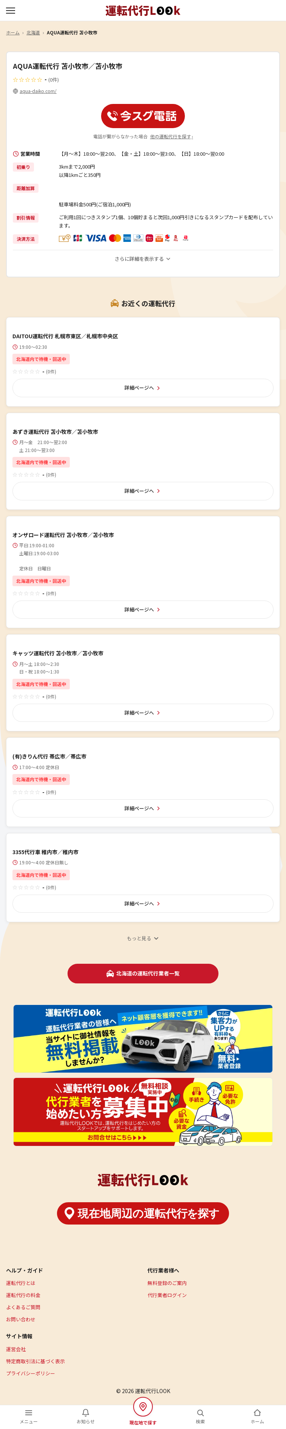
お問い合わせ (20, 1319)
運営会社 (16, 1349)
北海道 (33, 32)
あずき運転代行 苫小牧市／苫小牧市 (55, 431)
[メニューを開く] (11, 10)
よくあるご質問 (23, 1307)
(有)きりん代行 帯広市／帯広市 (49, 756)
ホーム (13, 32)
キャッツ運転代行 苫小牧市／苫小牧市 (57, 653)
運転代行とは (20, 1283)
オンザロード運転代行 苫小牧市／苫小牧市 (63, 535)
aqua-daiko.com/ (38, 91)
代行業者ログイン (167, 1295)
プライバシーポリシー (30, 1373)
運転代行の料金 (23, 1295)
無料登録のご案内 (167, 1283)
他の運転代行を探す (171, 136)
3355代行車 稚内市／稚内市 (45, 852)
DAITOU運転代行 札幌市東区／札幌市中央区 (65, 336)
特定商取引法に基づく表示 (35, 1361)
